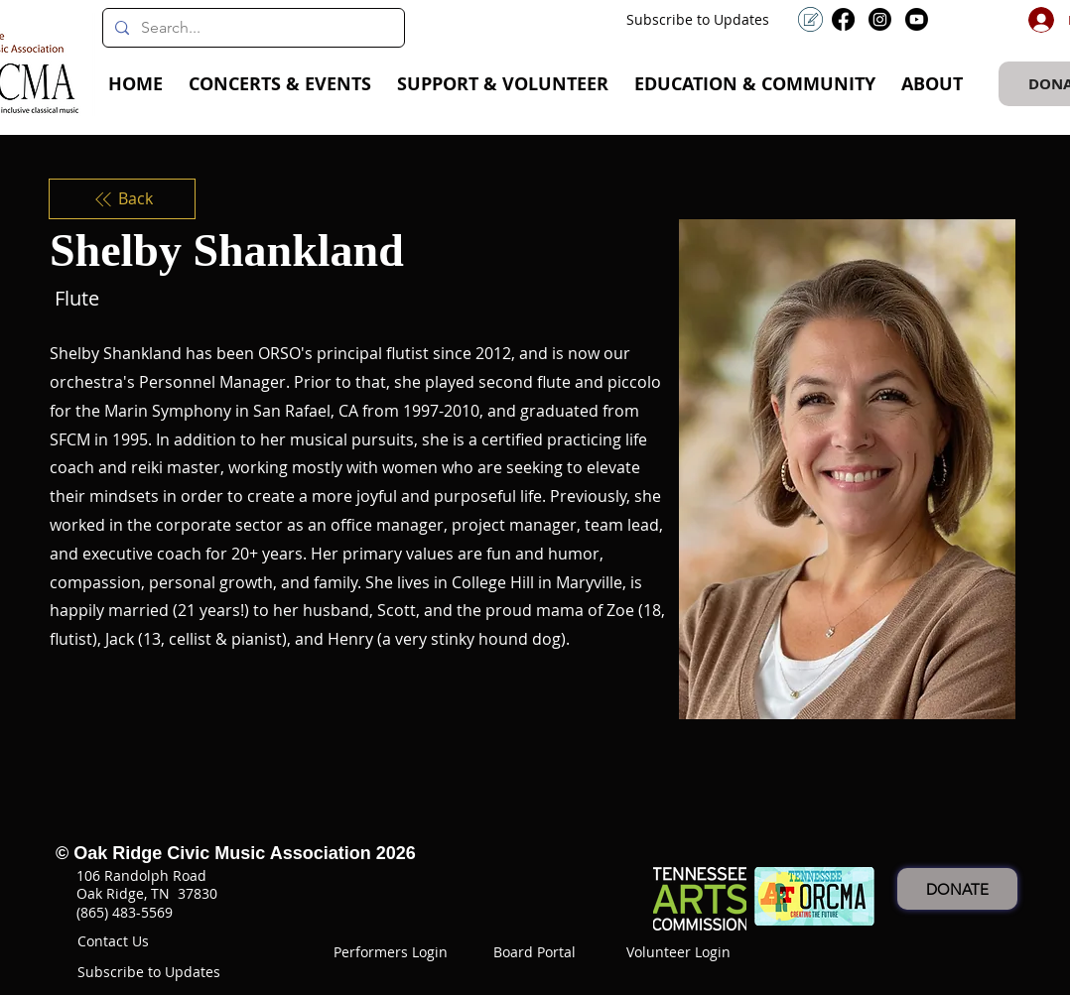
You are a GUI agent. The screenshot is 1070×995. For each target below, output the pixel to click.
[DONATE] (957, 889)
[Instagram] (880, 19)
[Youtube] (916, 19)
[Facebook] (843, 19)
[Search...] (251, 28)
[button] (280, 84)
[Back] (122, 198)
